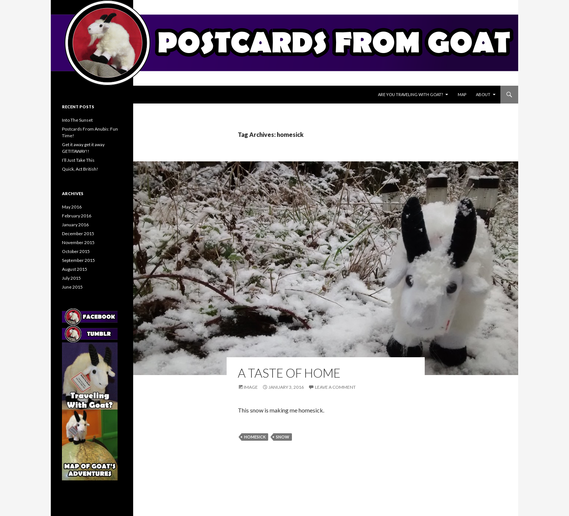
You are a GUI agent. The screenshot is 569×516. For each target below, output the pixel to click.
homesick (255, 436)
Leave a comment (335, 387)
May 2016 (72, 207)
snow (282, 436)
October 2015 (76, 251)
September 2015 (78, 260)
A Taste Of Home (289, 372)
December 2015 (78, 233)
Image (251, 387)
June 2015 (72, 287)
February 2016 (76, 215)
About (483, 94)
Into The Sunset (77, 120)
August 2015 (74, 269)
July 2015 (71, 278)
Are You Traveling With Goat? (410, 94)
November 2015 (78, 242)
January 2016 (75, 224)
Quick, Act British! (80, 169)
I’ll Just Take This (78, 160)
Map (462, 94)
